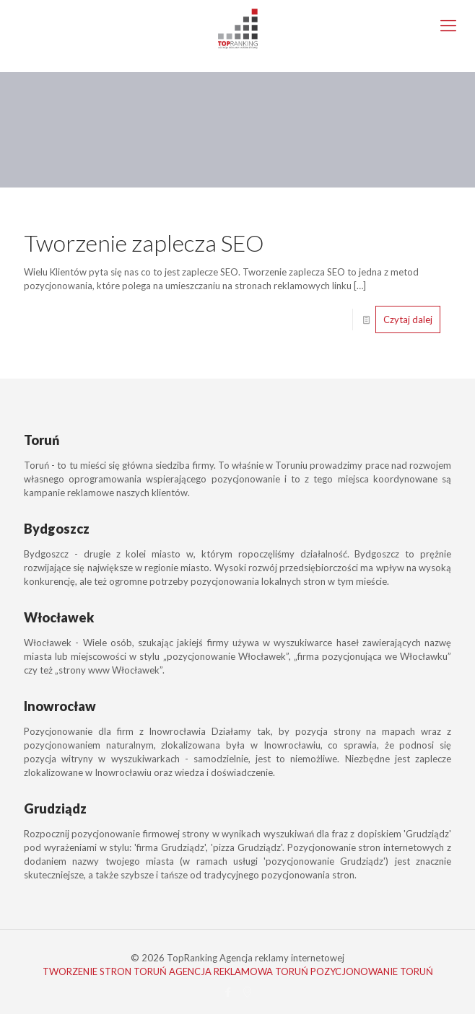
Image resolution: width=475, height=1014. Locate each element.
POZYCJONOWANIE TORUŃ (371, 971)
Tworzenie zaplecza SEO (144, 243)
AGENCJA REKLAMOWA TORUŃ (238, 971)
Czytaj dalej (407, 319)
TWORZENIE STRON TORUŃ (105, 971)
